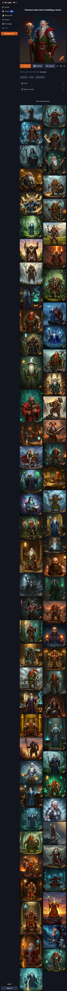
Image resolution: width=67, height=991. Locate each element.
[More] (57, 66)
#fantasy (24, 77)
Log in (9, 984)
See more (43, 72)
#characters (40, 77)
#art (31, 77)
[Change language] (15, 2)
